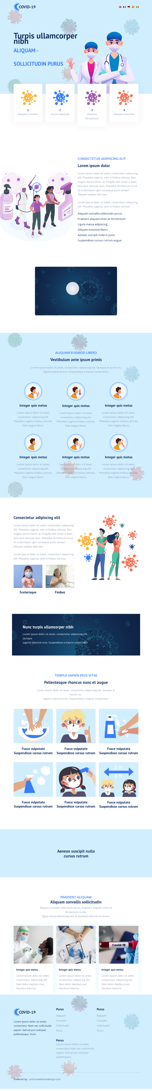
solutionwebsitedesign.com (45, 1081)
